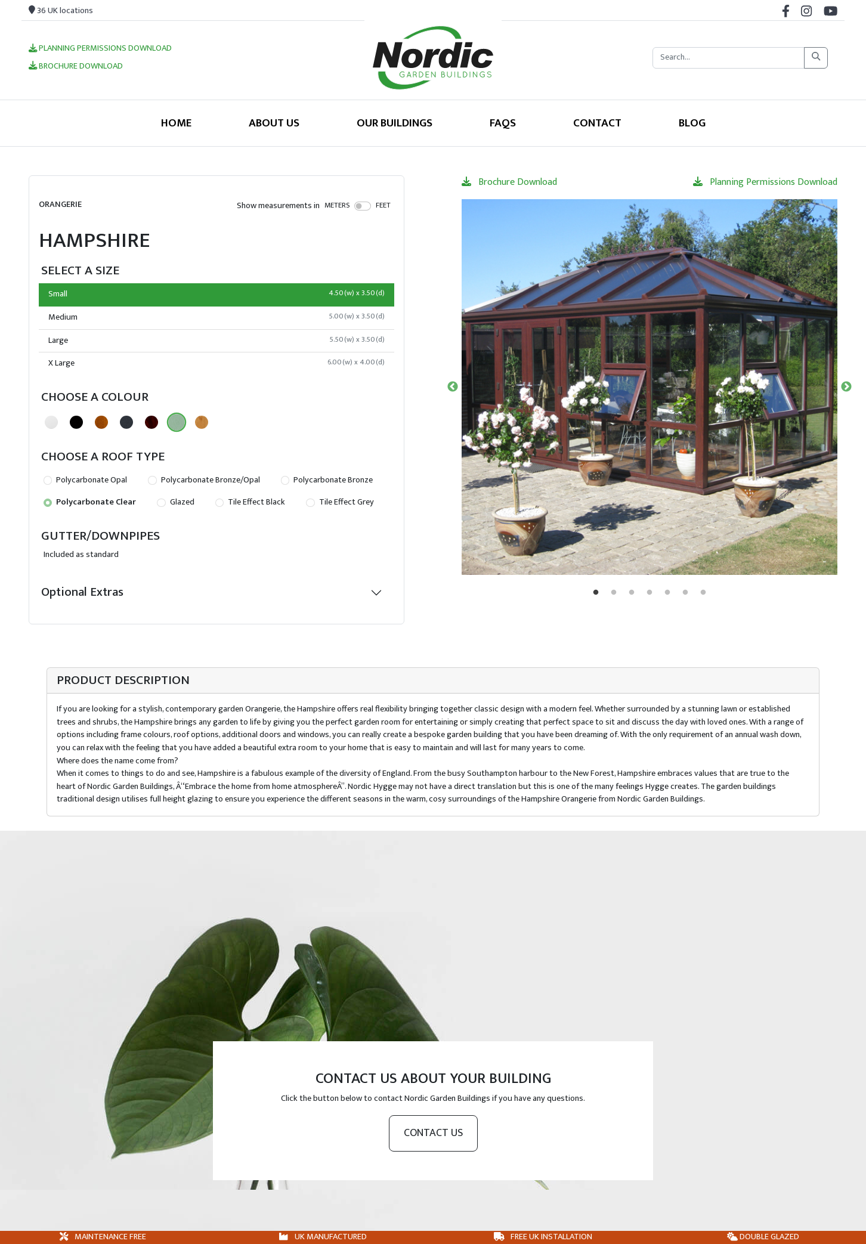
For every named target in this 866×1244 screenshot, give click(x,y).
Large (216, 340)
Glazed (175, 502)
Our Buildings (394, 122)
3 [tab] (632, 593)
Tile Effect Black (250, 502)
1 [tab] (596, 593)
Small (216, 294)
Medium (216, 317)
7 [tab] (703, 593)
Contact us (433, 1133)
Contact (597, 122)
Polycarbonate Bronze (327, 480)
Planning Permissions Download (100, 48)
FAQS (503, 122)
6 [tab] (685, 593)
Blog (692, 122)
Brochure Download (76, 66)
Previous (453, 387)
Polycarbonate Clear (90, 502)
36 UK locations (61, 11)
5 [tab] (667, 593)
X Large (216, 363)
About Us (274, 122)
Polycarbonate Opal (85, 480)
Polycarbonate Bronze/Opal (203, 480)
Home (176, 122)
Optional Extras (82, 591)
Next (846, 387)
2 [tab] (614, 593)
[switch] (363, 206)
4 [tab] (649, 593)
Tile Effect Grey (339, 502)
